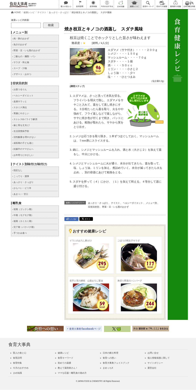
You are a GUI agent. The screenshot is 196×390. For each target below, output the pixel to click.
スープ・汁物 (19, 68)
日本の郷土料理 (109, 353)
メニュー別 (151, 203)
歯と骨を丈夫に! (21, 125)
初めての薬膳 (63, 363)
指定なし (17, 170)
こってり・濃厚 (20, 176)
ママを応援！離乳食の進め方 (71, 373)
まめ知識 (16, 373)
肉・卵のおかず (20, 38)
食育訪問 (16, 358)
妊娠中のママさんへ (22, 149)
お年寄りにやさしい (22, 155)
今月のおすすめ (19, 368)
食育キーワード (64, 358)
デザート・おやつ (21, 74)
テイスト (115, 203)
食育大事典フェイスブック (114, 363)
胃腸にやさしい (20, 113)
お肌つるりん (19, 89)
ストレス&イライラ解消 (24, 119)
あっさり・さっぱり (98, 203)
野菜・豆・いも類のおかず (115, 207)
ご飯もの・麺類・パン (24, 56)
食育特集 (16, 363)
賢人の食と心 (18, 353)
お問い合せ (152, 353)
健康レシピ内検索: (20, 20)
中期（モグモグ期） (22, 215)
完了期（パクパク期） (24, 227)
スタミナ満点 (19, 107)
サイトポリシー (154, 363)
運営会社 (150, 368)
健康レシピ (62, 353)
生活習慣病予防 (20, 131)
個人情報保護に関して (157, 358)
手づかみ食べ (19, 233)
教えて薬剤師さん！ (66, 368)
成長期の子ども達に (22, 143)
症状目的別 (93, 207)
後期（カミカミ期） (22, 221)
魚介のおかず (19, 44)
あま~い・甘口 (20, 194)
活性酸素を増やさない (24, 137)
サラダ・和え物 (20, 62)
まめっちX (106, 368)
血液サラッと (19, 101)
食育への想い (108, 358)
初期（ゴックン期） (22, 209)
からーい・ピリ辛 (21, 188)
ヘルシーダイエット (133, 203)
